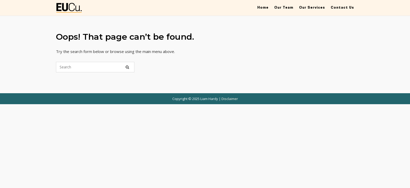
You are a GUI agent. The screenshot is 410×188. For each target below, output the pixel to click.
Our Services (312, 7)
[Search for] (95, 67)
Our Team (283, 7)
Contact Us (342, 7)
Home (263, 7)
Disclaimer (229, 98)
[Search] (127, 67)
